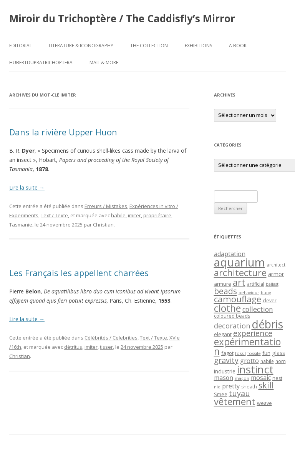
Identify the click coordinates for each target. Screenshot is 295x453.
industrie (224, 371)
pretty (231, 386)
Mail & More (103, 62)
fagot (227, 353)
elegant (223, 334)
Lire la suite (27, 187)
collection (257, 309)
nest (277, 378)
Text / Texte (54, 215)
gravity (226, 360)
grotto (249, 360)
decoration (232, 325)
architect (276, 264)
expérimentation (247, 346)
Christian (103, 224)
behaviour (249, 292)
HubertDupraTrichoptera (41, 62)
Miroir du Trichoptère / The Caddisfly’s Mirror (122, 18)
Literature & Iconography (81, 45)
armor (276, 274)
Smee (220, 394)
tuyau (239, 393)
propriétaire (157, 215)
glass (278, 352)
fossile (254, 353)
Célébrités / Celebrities (111, 337)
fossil (240, 353)
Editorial (20, 45)
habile (118, 215)
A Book (238, 45)
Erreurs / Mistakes (106, 206)
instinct (255, 369)
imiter (134, 215)
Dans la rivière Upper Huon (63, 132)
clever (270, 300)
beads (225, 290)
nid (217, 387)
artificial (255, 284)
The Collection (149, 45)
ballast (272, 284)
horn (280, 361)
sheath (249, 386)
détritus (73, 346)
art (239, 282)
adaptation (229, 254)
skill (266, 385)
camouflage (237, 299)
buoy (266, 292)
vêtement (234, 401)
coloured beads (232, 316)
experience (252, 333)
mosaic (261, 377)
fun (266, 353)
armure (222, 283)
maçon (242, 378)
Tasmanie (20, 224)
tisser (106, 346)
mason (223, 377)
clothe (227, 308)
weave (264, 403)
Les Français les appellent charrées (79, 272)
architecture (240, 272)
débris (267, 324)
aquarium (239, 262)
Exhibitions (198, 45)
